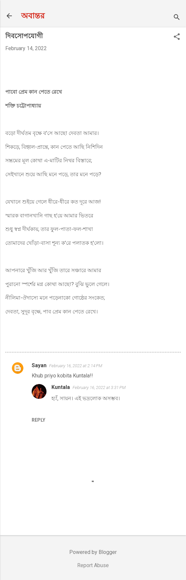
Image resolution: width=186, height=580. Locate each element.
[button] (177, 37)
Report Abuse (93, 565)
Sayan (39, 365)
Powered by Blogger (93, 552)
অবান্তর (33, 15)
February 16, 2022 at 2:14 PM (75, 365)
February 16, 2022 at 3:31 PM (99, 387)
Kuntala (60, 387)
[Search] (177, 18)
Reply (38, 420)
